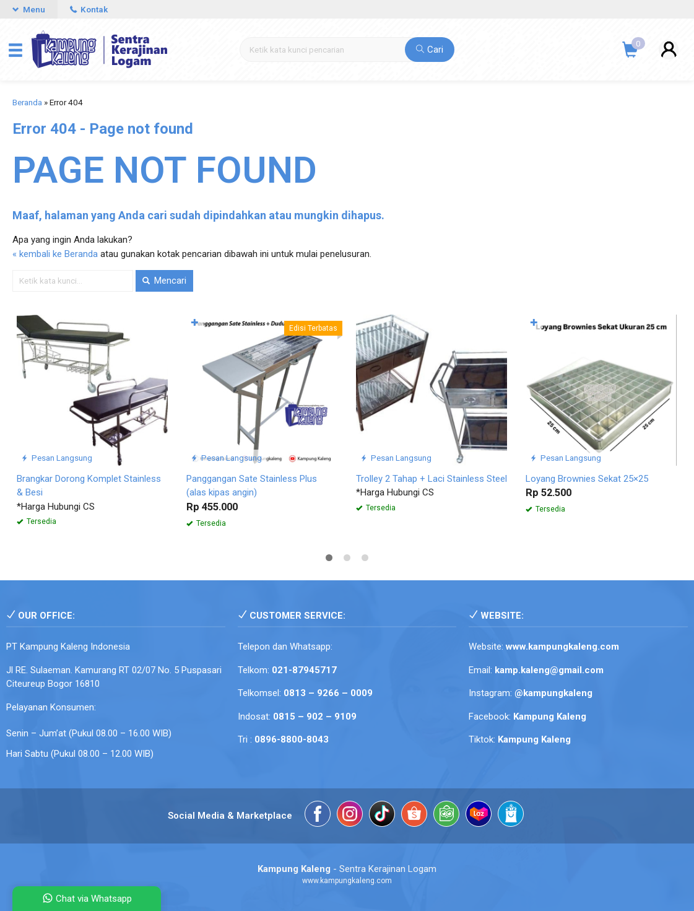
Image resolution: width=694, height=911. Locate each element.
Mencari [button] (164, 280)
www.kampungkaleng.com (562, 646)
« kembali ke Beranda (55, 253)
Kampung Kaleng (534, 739)
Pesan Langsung (56, 458)
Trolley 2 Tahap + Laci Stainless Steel (431, 478)
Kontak (89, 9)
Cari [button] (429, 49)
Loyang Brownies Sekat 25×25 (587, 478)
